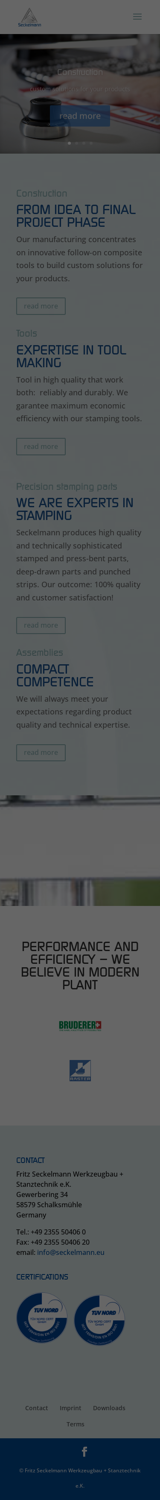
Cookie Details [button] (80, 134)
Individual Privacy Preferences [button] (80, 124)
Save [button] (80, 106)
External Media (109, 58)
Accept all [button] (80, 82)
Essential (36, 58)
